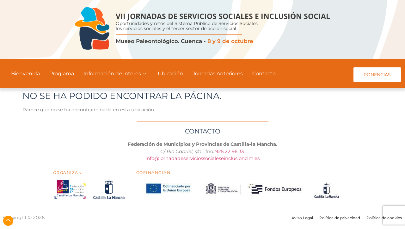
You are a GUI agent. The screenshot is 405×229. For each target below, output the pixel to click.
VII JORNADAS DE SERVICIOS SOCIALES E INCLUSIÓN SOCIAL (223, 16)
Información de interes (114, 74)
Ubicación (170, 74)
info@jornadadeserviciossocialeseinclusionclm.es (202, 158)
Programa (61, 74)
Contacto (264, 74)
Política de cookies (384, 217)
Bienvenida (25, 74)
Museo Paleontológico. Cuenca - (184, 41)
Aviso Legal (302, 217)
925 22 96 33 (230, 151)
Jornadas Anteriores (218, 74)
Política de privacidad (339, 217)
